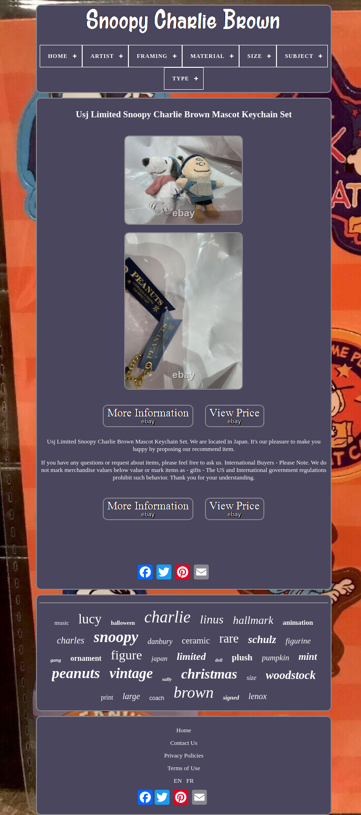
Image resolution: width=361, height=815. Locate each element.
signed (231, 697)
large (131, 696)
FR (190, 780)
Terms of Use (184, 768)
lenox (257, 696)
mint (307, 656)
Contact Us (183, 742)
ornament (86, 658)
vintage (131, 673)
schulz (262, 639)
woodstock (291, 675)
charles (71, 640)
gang (55, 660)
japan (159, 658)
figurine (298, 640)
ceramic (196, 640)
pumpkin (276, 657)
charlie (167, 617)
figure (126, 655)
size (251, 677)
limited (191, 656)
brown (194, 692)
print (107, 697)
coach (156, 698)
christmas (209, 673)
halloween (123, 623)
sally (167, 679)
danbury (160, 641)
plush (242, 657)
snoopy (116, 637)
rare (229, 638)
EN (178, 780)
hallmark (253, 620)
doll (219, 660)
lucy (90, 618)
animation (298, 622)
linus (212, 619)
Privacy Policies (183, 755)
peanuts (76, 673)
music (62, 622)
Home (184, 730)
